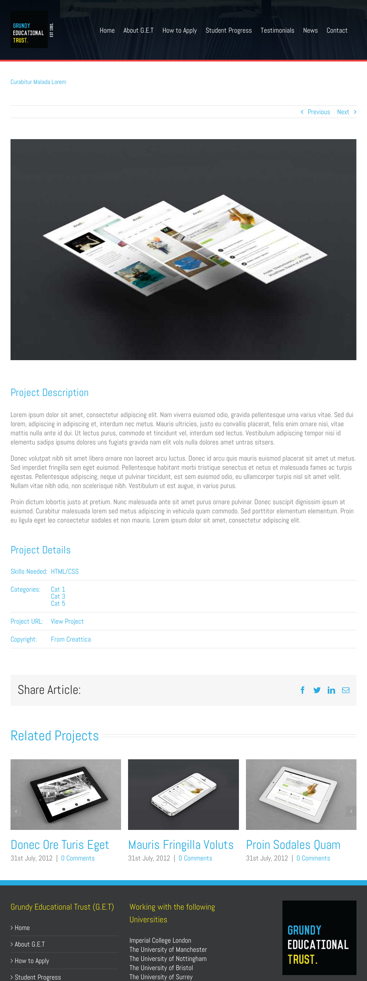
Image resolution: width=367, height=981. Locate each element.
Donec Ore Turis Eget (60, 845)
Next (343, 111)
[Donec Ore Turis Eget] (66, 763)
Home (22, 927)
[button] (16, 811)
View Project (67, 621)
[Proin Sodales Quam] (301, 763)
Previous (319, 111)
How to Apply (32, 960)
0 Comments (78, 858)
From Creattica (71, 639)
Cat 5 (58, 603)
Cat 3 (58, 596)
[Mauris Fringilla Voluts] (183, 763)
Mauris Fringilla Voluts (181, 845)
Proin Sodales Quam (293, 845)
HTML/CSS (65, 571)
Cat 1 (58, 589)
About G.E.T (30, 944)
